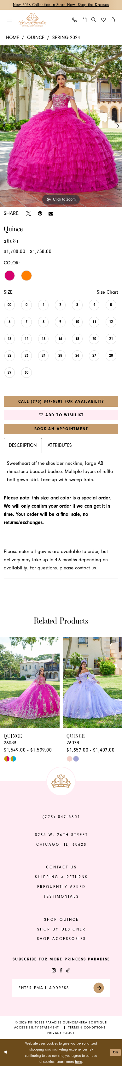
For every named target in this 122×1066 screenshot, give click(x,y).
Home (12, 37)
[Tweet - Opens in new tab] (28, 213)
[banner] (32, 20)
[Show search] (93, 19)
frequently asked (61, 886)
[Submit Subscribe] (101, 988)
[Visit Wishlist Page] (103, 20)
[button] (9, 19)
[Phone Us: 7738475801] (75, 20)
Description (23, 445)
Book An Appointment (61, 429)
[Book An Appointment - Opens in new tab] (84, 20)
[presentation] (30, 683)
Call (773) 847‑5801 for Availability (61, 401)
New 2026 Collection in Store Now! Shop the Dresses (61, 5)
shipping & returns (61, 877)
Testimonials (61, 896)
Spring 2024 (66, 37)
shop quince (61, 919)
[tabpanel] (61, 126)
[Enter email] (61, 988)
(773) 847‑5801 (61, 817)
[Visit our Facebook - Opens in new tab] (61, 970)
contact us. (86, 568)
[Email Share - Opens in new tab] (51, 213)
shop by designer (61, 929)
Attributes (60, 445)
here (78, 1062)
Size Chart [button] (107, 292)
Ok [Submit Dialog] (115, 1052)
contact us (61, 867)
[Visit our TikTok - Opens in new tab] (68, 970)
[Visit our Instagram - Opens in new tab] (54, 970)
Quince (35, 37)
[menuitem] (9, 19)
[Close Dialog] (5, 1053)
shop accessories (61, 938)
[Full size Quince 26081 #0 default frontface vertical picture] (61, 126)
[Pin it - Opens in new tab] (40, 213)
